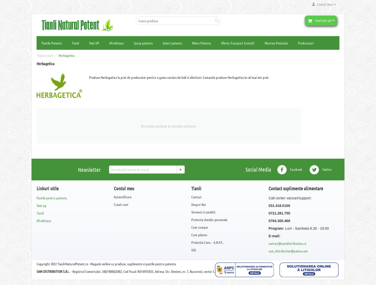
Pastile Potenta (52, 43)
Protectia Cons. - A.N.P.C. (207, 242)
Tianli (75, 43)
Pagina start (45, 55)
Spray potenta (143, 43)
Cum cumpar (199, 227)
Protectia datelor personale (209, 219)
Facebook (289, 170)
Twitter (320, 170)
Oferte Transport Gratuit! (238, 43)
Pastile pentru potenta (52, 198)
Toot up (41, 205)
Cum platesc (199, 234)
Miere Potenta (201, 43)
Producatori (306, 43)
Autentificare (122, 197)
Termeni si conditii (203, 212)
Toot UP (94, 43)
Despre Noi (198, 204)
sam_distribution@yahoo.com (288, 251)
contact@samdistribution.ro (287, 243)
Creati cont (121, 204)
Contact (196, 197)
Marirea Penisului (276, 43)
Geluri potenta (172, 43)
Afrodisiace (116, 43)
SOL (193, 250)
